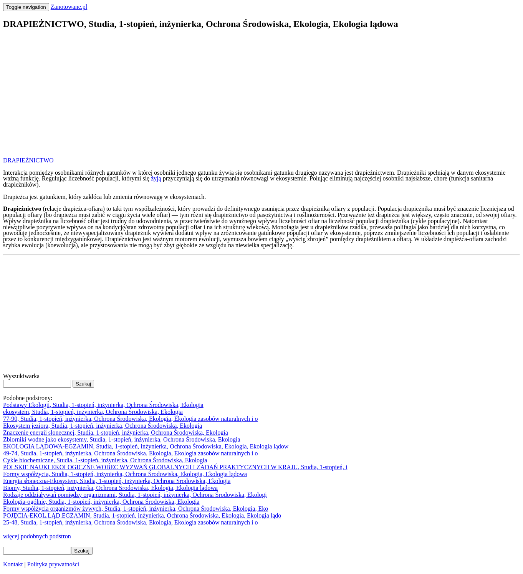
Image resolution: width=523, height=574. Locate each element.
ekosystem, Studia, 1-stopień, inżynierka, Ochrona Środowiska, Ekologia (93, 412)
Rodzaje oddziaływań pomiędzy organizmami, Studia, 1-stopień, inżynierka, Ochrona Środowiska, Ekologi (135, 494)
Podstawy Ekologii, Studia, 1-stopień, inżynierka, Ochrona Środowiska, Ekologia (103, 405)
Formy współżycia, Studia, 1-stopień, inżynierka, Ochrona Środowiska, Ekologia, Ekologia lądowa (125, 474)
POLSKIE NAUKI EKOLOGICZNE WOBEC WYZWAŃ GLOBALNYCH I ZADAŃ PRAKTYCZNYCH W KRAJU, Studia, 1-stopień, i (175, 467)
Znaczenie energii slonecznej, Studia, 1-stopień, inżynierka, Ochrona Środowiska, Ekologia (115, 432)
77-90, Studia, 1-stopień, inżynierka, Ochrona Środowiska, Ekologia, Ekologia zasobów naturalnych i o (130, 418)
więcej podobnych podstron (37, 536)
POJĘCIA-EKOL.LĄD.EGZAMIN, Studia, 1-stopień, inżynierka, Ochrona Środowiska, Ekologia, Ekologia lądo (142, 515)
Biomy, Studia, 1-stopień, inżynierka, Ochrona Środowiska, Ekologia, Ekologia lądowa (110, 488)
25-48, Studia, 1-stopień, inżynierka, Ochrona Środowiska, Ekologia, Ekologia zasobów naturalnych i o (130, 522)
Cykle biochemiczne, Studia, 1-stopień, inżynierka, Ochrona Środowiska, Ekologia (105, 460)
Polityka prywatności (53, 564)
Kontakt (13, 564)
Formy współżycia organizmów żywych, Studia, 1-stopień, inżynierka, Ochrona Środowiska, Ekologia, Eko (135, 508)
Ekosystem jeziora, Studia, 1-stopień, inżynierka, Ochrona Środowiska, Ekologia (102, 425)
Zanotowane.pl (69, 6)
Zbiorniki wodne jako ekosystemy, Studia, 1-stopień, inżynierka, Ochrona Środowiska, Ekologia (121, 439)
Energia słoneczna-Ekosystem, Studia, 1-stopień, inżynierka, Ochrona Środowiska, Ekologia (116, 481)
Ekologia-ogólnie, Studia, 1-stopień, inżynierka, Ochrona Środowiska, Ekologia (101, 501)
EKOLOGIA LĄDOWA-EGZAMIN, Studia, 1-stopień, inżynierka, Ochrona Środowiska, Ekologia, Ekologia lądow (145, 446)
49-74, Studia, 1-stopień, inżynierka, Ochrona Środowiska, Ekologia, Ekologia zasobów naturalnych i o (130, 453)
